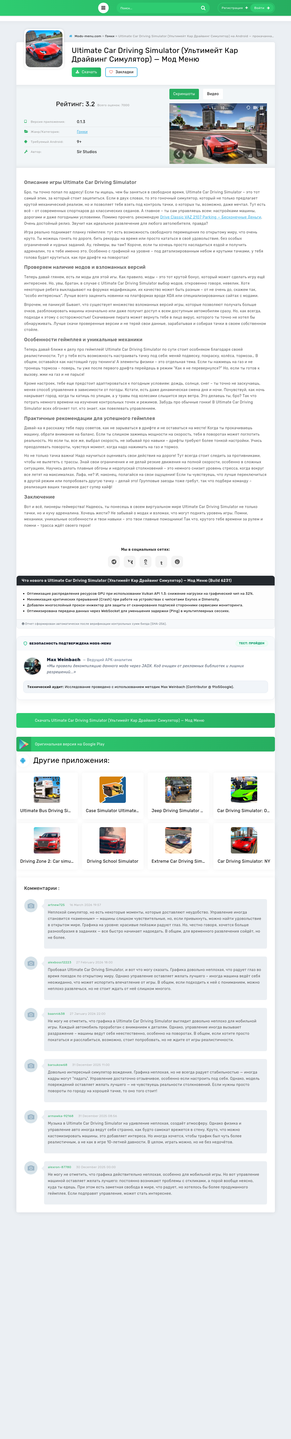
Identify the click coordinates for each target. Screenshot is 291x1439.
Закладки (121, 72)
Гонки (82, 132)
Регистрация (235, 8)
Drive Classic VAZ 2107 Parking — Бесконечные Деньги (210, 217)
